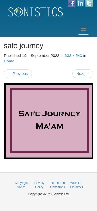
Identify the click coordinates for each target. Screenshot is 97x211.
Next (82, 73)
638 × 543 (73, 55)
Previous (18, 73)
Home (9, 61)
